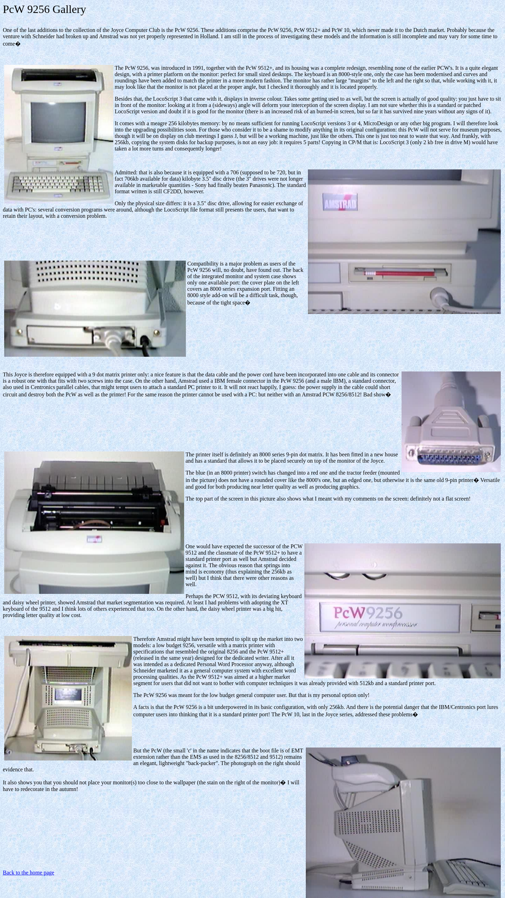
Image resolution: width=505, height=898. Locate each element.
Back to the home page (28, 873)
